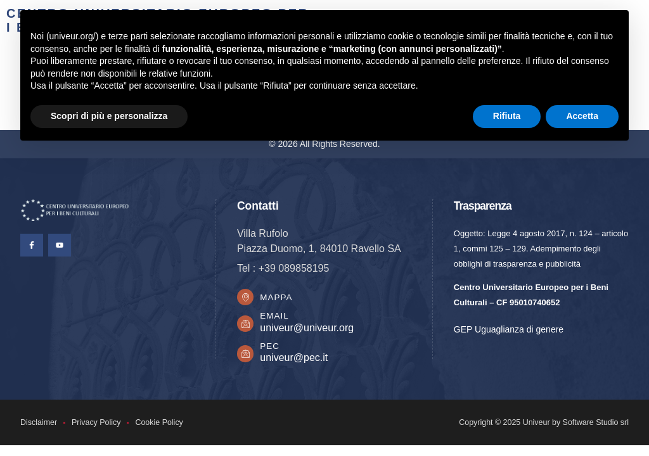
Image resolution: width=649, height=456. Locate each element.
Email (275, 317)
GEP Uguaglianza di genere (508, 329)
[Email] (246, 325)
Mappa (277, 297)
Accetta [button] (582, 116)
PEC (271, 347)
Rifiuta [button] (507, 116)
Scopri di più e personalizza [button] (109, 116)
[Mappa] (246, 298)
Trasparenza (482, 206)
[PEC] (246, 355)
